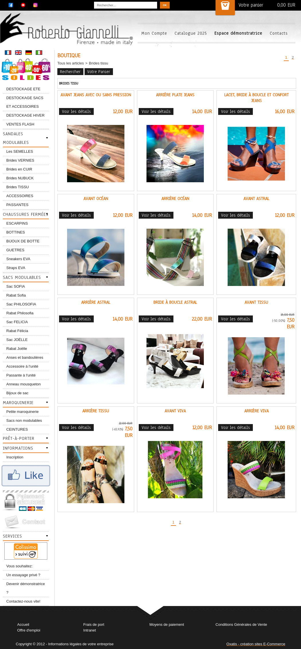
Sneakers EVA (18, 259)
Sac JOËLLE (17, 340)
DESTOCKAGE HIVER (25, 115)
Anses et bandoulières (24, 357)
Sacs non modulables (24, 420)
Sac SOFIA (15, 286)
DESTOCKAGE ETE (23, 89)
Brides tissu (98, 63)
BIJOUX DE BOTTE (23, 241)
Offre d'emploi (28, 630)
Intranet (89, 630)
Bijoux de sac (17, 393)
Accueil (23, 624)
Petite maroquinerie (22, 411)
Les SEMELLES (19, 151)
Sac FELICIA (17, 322)
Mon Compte (154, 33)
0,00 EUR (286, 5)
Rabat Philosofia (20, 313)
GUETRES (15, 250)
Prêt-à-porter (18, 438)
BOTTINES (15, 232)
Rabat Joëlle (16, 348)
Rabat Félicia (17, 331)
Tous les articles (70, 63)
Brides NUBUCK (20, 178)
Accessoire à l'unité (22, 366)
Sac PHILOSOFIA (21, 304)
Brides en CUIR (19, 169)
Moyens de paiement (166, 624)
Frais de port (93, 624)
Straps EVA (15, 268)
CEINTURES (17, 429)
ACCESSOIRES (19, 196)
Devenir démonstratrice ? (25, 588)
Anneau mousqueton (23, 384)
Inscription (14, 457)
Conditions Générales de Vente (241, 624)
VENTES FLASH (20, 124)
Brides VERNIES (20, 160)
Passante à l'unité (21, 375)
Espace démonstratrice (238, 33)
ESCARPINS (17, 223)
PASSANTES (17, 205)
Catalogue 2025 (191, 33)
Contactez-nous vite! (23, 601)
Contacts (279, 33)
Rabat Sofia (16, 295)
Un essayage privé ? (23, 575)
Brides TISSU (17, 187)
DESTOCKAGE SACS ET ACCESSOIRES (24, 102)
